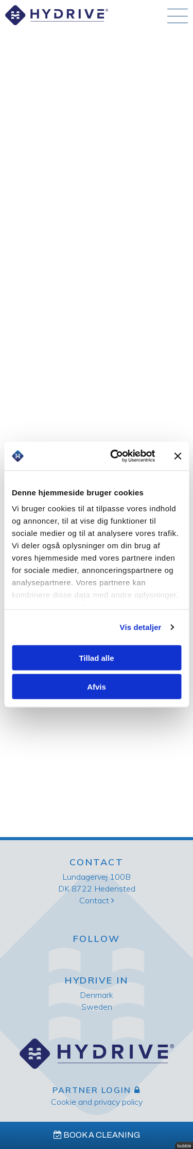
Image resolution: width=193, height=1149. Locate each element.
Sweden (96, 1007)
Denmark (96, 995)
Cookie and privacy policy (97, 1102)
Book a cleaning (97, 1135)
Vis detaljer (141, 627)
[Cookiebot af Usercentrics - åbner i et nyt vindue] (115, 456)
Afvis (96, 686)
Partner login (96, 1090)
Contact (96, 900)
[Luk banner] (177, 455)
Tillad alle (96, 657)
